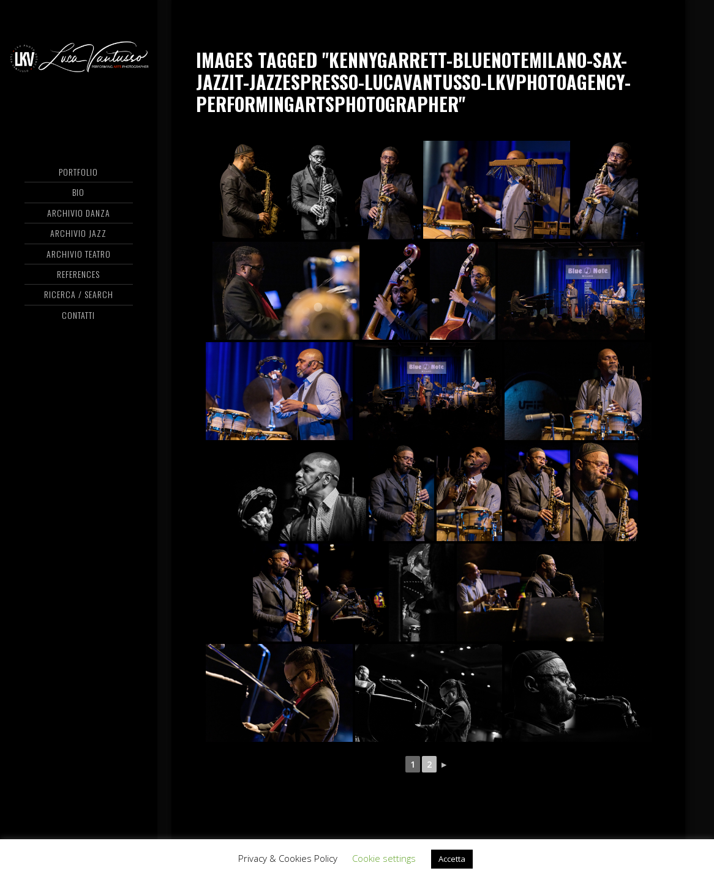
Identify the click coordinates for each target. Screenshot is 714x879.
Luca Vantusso (78, 58)
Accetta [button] (451, 858)
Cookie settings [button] (384, 858)
